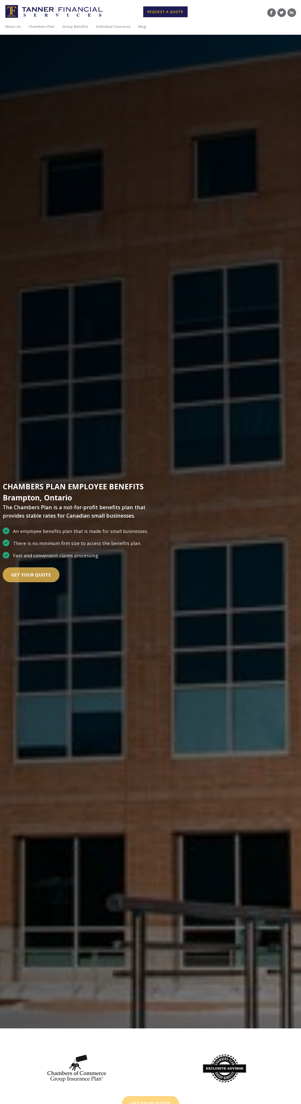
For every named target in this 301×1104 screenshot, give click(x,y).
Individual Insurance (113, 26)
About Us (13, 26)
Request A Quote (165, 11)
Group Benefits (75, 26)
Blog (142, 26)
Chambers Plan (41, 26)
